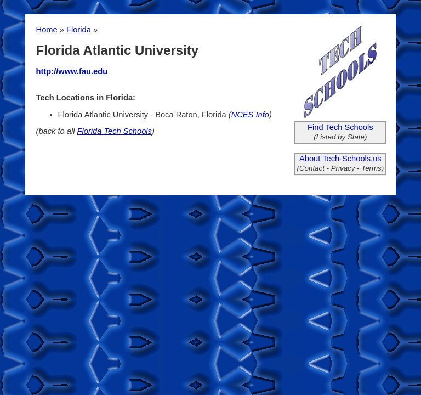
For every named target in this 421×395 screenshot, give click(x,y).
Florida (78, 29)
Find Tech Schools (340, 127)
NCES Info (250, 114)
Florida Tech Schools (114, 131)
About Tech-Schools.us (340, 158)
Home (47, 29)
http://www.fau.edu (72, 71)
